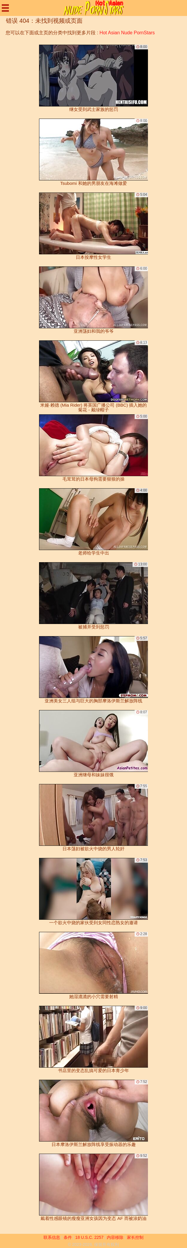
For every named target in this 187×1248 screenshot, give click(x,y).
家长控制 (135, 1237)
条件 (68, 1237)
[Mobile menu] (5, 8)
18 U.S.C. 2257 (89, 1237)
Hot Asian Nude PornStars (127, 32)
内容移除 (115, 1237)
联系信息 (51, 1237)
